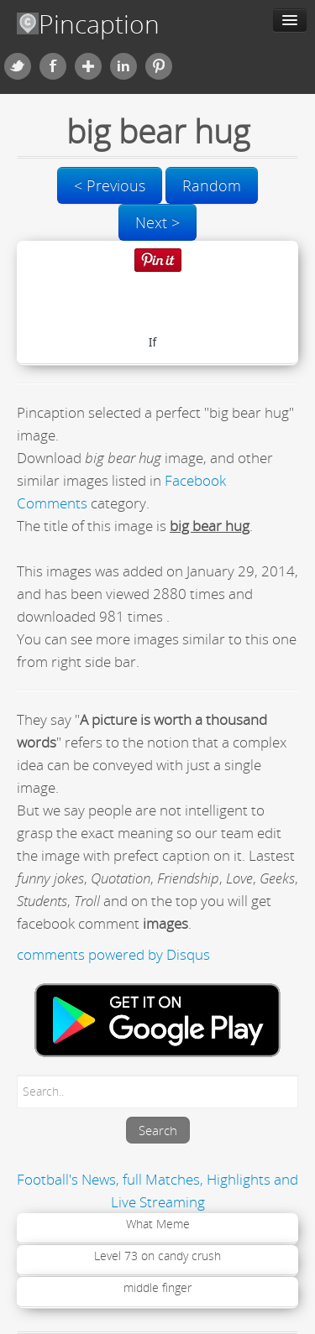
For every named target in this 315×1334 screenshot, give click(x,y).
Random (211, 185)
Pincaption (88, 24)
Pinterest (158, 66)
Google (88, 66)
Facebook (52, 66)
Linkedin (123, 66)
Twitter (17, 66)
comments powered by (113, 954)
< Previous (109, 185)
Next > (157, 222)
